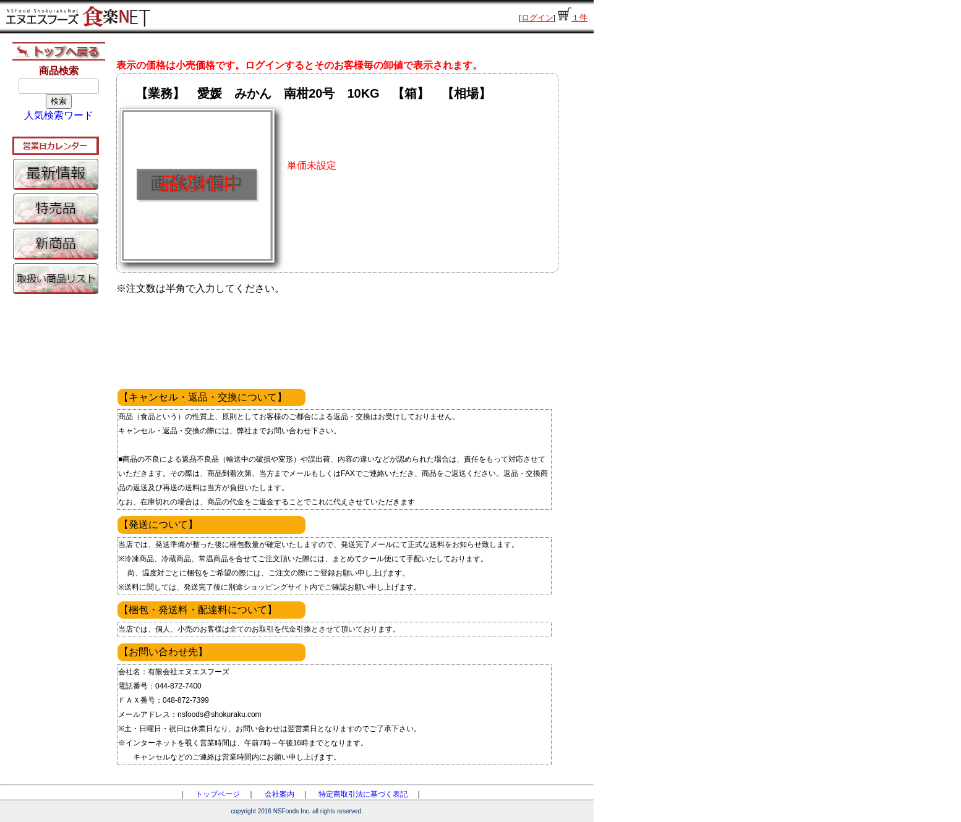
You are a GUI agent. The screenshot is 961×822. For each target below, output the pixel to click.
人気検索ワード (58, 115)
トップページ (217, 794)
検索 (59, 101)
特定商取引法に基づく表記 (363, 794)
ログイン (537, 17)
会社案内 (279, 794)
